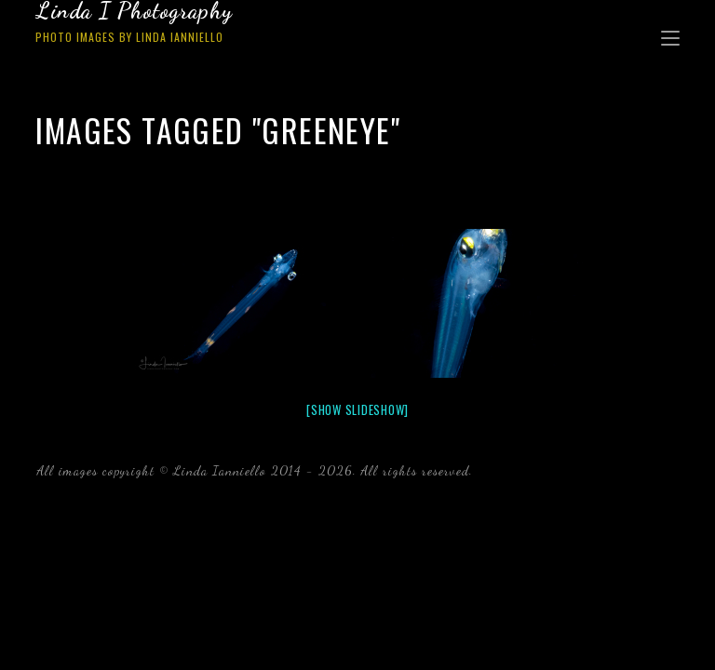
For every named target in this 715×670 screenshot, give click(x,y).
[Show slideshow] (357, 409)
